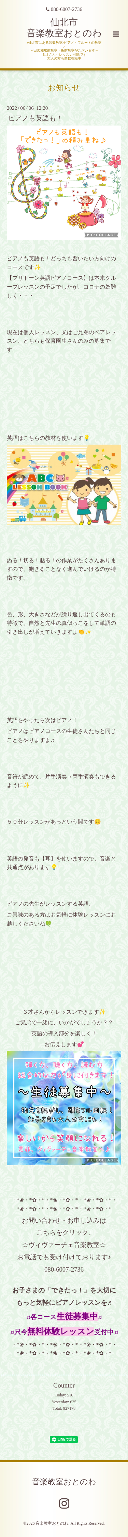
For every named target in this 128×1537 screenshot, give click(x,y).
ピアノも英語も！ (35, 118)
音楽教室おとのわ (64, 1481)
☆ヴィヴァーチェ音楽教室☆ (64, 1244)
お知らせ (64, 87)
